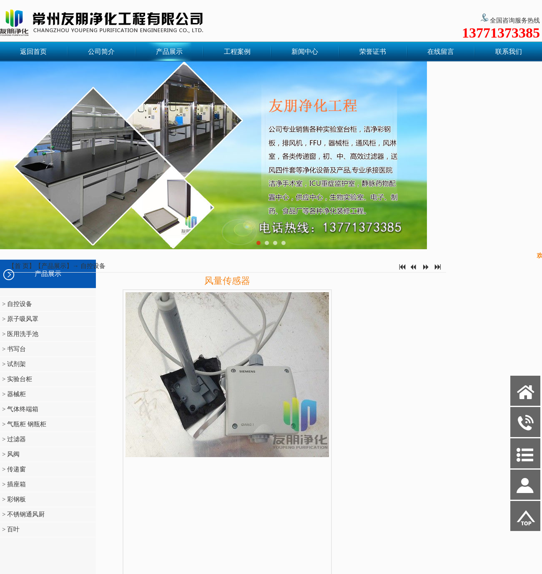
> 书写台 (14, 349)
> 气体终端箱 (20, 409)
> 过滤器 (14, 439)
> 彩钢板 (14, 499)
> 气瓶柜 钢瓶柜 (24, 424)
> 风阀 (11, 454)
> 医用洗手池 (20, 334)
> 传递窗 (14, 469)
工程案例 (237, 51)
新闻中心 (304, 51)
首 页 (22, 266)
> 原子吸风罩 (20, 319)
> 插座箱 (14, 484)
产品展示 (169, 51)
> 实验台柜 (17, 379)
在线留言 (440, 51)
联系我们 (508, 51)
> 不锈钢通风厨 (23, 514)
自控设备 (92, 266)
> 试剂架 (14, 364)
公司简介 (101, 51)
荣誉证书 (372, 51)
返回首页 (33, 51)
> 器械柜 (14, 394)
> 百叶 (11, 529)
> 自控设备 (17, 304)
